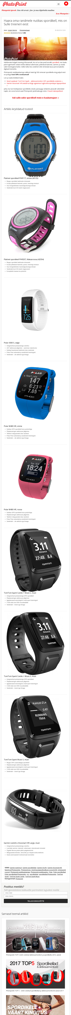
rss (28, 874)
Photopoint (19, 879)
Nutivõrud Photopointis (12, 870)
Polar (50, 872)
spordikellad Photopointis (47, 874)
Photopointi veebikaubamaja (20, 872)
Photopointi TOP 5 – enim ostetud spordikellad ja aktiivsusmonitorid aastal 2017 (35, 991)
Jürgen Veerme (12, 30)
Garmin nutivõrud (16, 868)
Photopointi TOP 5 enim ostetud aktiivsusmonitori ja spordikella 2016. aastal (33, 955)
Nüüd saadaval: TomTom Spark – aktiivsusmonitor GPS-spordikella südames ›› (35, 81)
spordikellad (34, 874)
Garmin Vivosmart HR (54, 868)
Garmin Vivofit (42, 868)
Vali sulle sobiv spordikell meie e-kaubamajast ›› (35, 97)
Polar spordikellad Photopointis (15, 874)
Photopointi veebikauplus (39, 872)
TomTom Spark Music (32, 876)
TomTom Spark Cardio (17, 876)
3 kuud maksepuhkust (55, 91)
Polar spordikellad (59, 872)
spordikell (55, 62)
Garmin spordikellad (29, 868)
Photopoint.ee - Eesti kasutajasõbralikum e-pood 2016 (39, 870)
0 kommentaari (25, 30)
